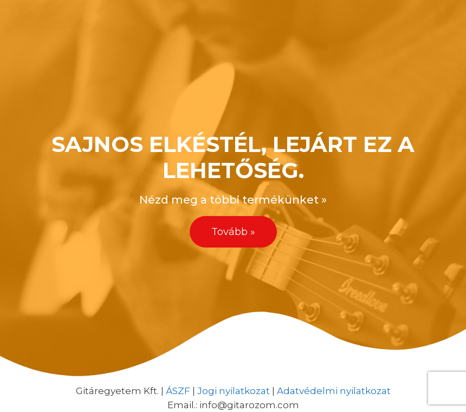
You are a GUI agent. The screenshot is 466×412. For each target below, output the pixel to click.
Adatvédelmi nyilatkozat (334, 390)
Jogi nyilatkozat (233, 390)
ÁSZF (178, 390)
